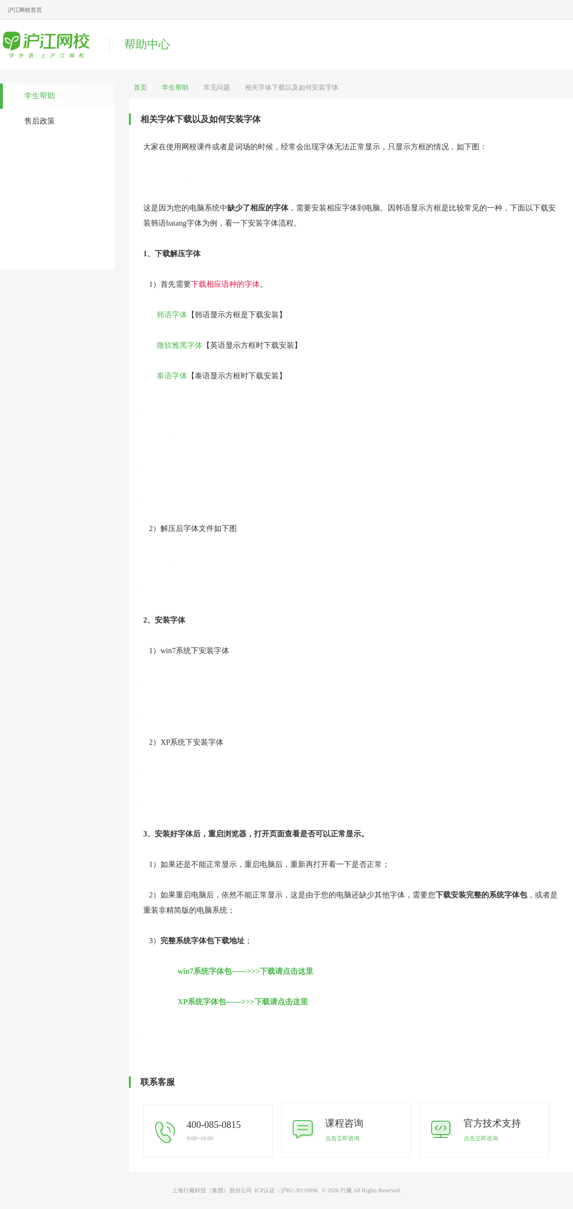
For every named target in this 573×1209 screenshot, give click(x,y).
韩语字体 (172, 315)
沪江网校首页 (25, 10)
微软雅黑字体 (179, 345)
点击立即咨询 (342, 1138)
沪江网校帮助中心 (50, 44)
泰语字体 (172, 376)
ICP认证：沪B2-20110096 (286, 1190)
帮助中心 (147, 44)
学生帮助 (39, 96)
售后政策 (39, 121)
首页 (140, 87)
